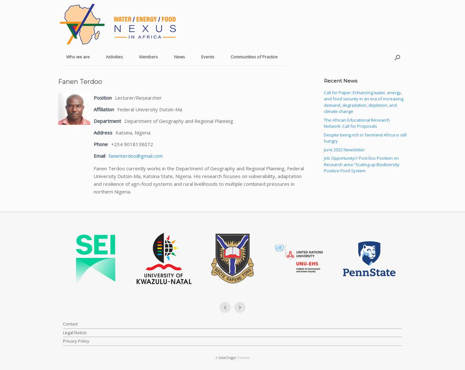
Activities (114, 57)
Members (148, 57)
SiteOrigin (227, 357)
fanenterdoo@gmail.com (135, 156)
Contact (70, 324)
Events (207, 57)
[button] (397, 57)
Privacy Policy (76, 341)
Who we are (78, 57)
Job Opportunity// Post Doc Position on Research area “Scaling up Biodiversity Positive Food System (361, 164)
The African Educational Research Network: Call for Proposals (357, 123)
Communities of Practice (254, 57)
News (179, 57)
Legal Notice (75, 332)
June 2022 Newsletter (344, 150)
